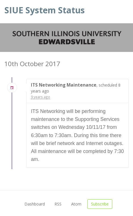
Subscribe (100, 204)
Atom (76, 204)
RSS (58, 204)
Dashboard (34, 204)
